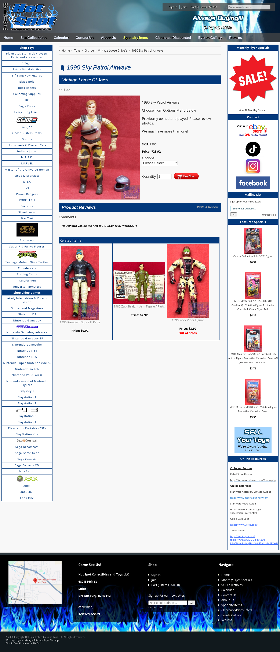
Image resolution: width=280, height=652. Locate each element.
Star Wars (27, 240)
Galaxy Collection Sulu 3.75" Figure (253, 256)
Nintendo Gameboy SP (27, 338)
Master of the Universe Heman (27, 169)
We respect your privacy (19, 640)
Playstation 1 (27, 397)
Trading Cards (27, 274)
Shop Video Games (27, 293)
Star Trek (26, 218)
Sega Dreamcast (27, 447)
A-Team (27, 63)
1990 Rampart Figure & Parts (80, 322)
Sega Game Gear (27, 453)
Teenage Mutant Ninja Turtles (27, 262)
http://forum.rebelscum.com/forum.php (253, 480)
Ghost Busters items (27, 133)
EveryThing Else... (27, 112)
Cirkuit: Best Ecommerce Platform (24, 643)
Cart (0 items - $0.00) (204, 7)
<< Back (64, 89)
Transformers (27, 280)
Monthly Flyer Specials (236, 580)
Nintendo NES (27, 357)
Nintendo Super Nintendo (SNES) (27, 363)
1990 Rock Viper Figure (188, 320)
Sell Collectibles (34, 38)
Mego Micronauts (27, 176)
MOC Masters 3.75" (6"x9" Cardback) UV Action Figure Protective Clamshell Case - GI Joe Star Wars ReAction (253, 358)
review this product (119, 225)
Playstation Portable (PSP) (27, 428)
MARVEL (27, 163)
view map (85, 607)
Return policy (40, 640)
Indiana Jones (27, 151)
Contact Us (84, 38)
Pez (27, 188)
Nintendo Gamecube (27, 344)
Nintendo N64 (27, 351)
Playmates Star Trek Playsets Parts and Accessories (27, 55)
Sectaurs (27, 206)
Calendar (61, 38)
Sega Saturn (27, 471)
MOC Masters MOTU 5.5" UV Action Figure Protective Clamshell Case (253, 409)
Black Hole (26, 81)
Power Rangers (27, 194)
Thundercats (27, 268)
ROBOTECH (27, 200)
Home (8, 38)
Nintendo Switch (27, 369)
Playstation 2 (27, 403)
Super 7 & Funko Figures (27, 246)
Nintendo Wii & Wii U (27, 375)
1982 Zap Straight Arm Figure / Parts (139, 306)
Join (184, 7)
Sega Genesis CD (27, 465)
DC (27, 100)
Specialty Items (135, 38)
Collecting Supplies (27, 94)
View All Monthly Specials (253, 110)
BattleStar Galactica (27, 69)
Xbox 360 (27, 492)
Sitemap (54, 640)
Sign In (173, 7)
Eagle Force (27, 106)
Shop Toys (27, 48)
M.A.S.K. (27, 157)
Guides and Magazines (27, 308)
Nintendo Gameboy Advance (27, 332)
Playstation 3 (27, 416)
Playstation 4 (27, 422)
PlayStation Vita (27, 434)
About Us (108, 38)
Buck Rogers (27, 88)
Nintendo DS (27, 314)
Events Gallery (210, 38)
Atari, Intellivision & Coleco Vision (27, 300)
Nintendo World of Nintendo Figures (27, 383)
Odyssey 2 (27, 391)
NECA (27, 182)
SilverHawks (27, 212)
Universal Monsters (27, 286)
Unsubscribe (269, 214)
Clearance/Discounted (173, 38)
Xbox (27, 486)
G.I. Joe (27, 127)
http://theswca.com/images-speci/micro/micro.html (246, 511)
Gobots (27, 139)
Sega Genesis (26, 459)
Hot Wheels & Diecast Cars (27, 145)
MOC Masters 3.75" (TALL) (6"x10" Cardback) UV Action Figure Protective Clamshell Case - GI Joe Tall (253, 305)
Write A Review (207, 207)
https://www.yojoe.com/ (244, 524)
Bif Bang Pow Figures (27, 75)
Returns (235, 38)
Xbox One (27, 498)
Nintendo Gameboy (27, 320)
